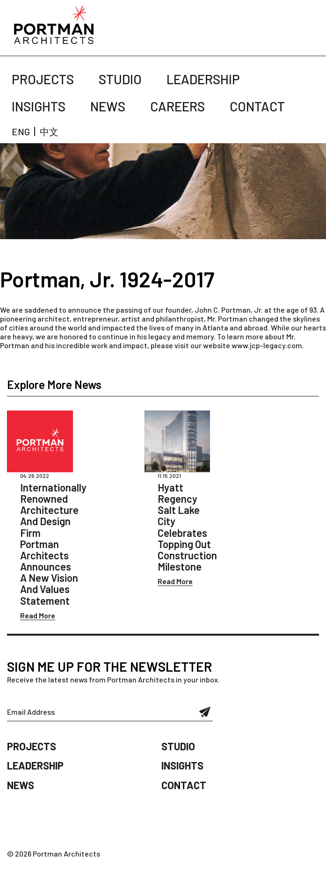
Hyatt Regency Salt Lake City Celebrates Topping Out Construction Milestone (187, 526)
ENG (21, 131)
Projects (43, 79)
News (107, 106)
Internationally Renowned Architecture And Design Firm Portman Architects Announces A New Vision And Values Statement (53, 544)
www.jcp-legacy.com (267, 345)
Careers (177, 106)
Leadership (203, 79)
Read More (37, 615)
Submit (205, 712)
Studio (120, 79)
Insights (38, 106)
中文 (49, 131)
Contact (257, 106)
